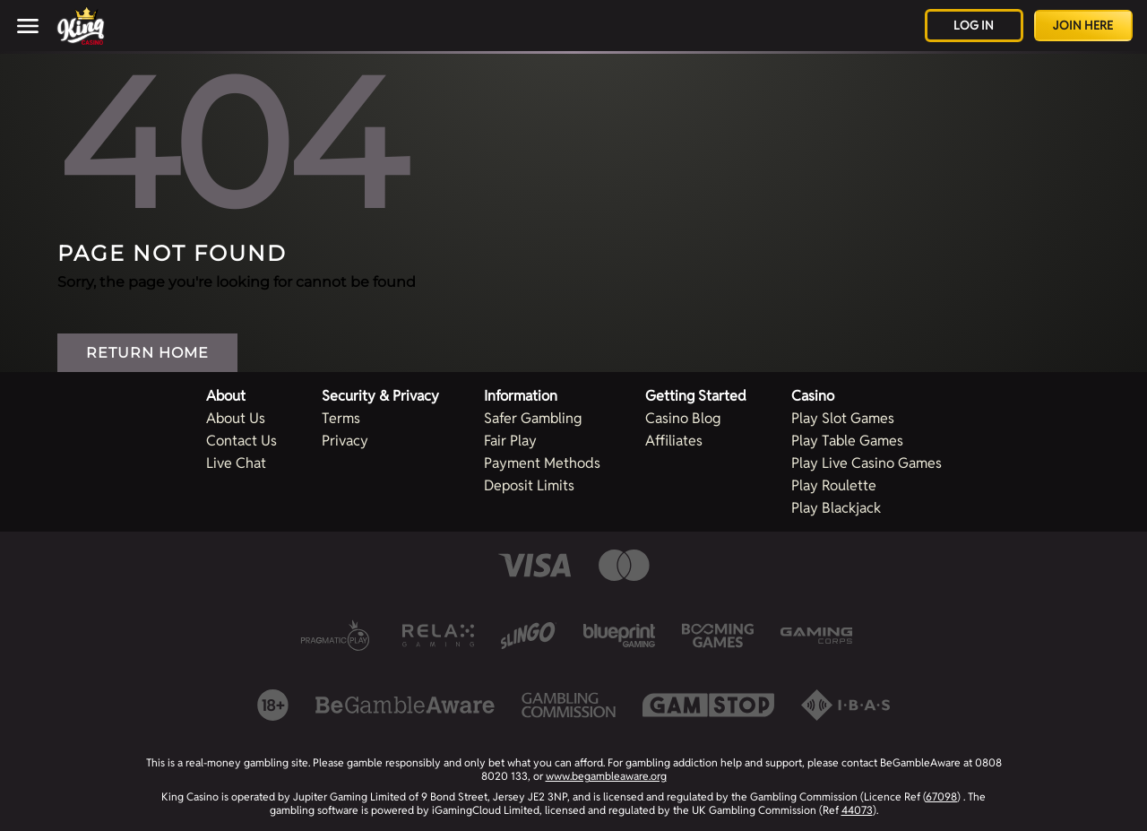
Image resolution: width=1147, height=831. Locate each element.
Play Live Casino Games (866, 463)
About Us (235, 418)
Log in (973, 25)
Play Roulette (833, 485)
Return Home (147, 352)
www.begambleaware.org (606, 776)
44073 (857, 810)
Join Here (1083, 25)
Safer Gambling (533, 418)
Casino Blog (682, 418)
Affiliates (674, 440)
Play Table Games (847, 440)
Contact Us (241, 440)
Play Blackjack (836, 507)
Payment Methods (542, 463)
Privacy (345, 440)
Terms (341, 418)
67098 (941, 796)
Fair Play (510, 440)
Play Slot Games (842, 418)
